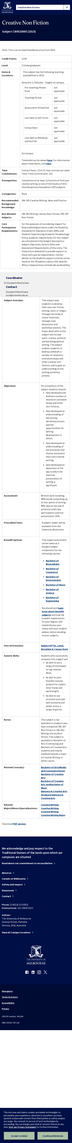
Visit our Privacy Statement (22, 1127)
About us (6, 872)
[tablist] (43, 7)
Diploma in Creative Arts (54, 791)
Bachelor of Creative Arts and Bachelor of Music (52, 784)
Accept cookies (19, 1135)
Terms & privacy (10, 997)
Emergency (7, 991)
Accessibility (8, 1003)
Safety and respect (12, 884)
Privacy (5, 1008)
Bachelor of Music (55, 584)
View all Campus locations (16, 932)
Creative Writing (50, 804)
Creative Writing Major (53, 815)
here (49, 160)
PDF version (19, 823)
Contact (6, 896)
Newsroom (8, 890)
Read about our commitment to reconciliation (27, 863)
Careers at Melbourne (14, 878)
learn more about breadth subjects (53, 611)
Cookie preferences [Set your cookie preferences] (52, 1135)
